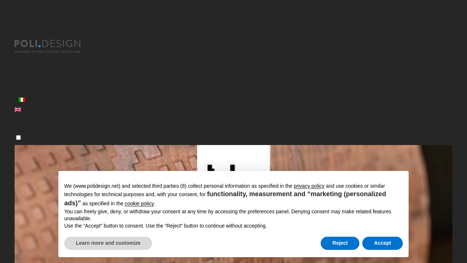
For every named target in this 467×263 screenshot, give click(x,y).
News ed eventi (37, 89)
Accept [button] (382, 243)
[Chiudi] (19, 35)
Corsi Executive (37, 70)
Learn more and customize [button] (108, 243)
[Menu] (18, 137)
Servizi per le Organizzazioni (55, 80)
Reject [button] (340, 243)
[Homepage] (54, 46)
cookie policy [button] (139, 203)
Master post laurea (42, 60)
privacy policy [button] (309, 186)
